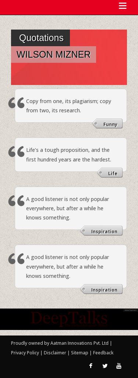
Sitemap (80, 353)
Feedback (103, 353)
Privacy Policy (25, 353)
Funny (110, 124)
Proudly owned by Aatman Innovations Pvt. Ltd (60, 343)
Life (112, 173)
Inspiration (104, 231)
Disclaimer (55, 353)
